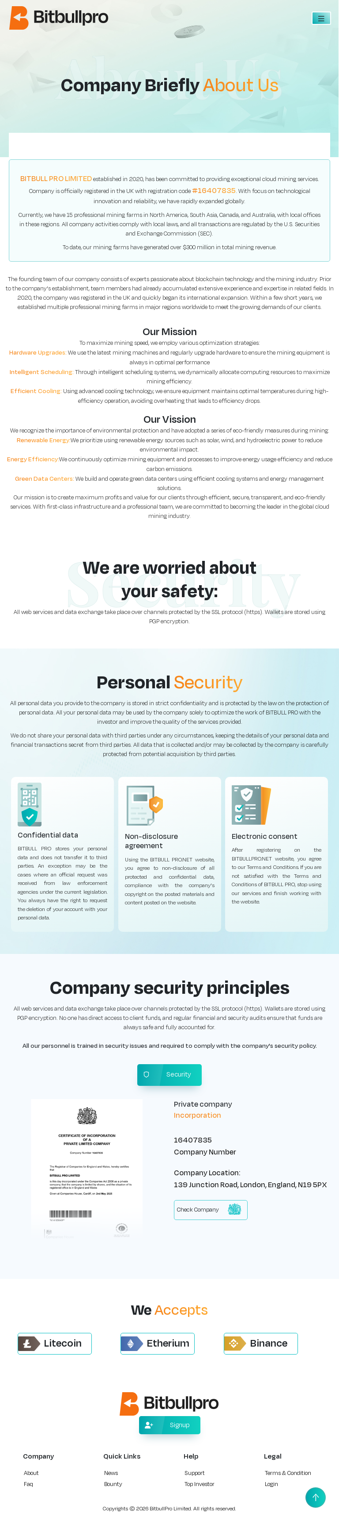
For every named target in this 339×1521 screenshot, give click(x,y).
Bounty (113, 1484)
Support (195, 1473)
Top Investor (200, 1484)
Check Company (209, 1209)
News (111, 1473)
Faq (28, 1484)
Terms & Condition (288, 1473)
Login (271, 1484)
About (31, 1473)
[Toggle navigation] (321, 18)
